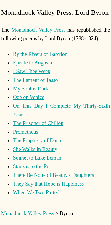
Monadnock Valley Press (38, 30)
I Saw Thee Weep (31, 71)
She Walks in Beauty (35, 149)
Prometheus (25, 132)
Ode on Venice (28, 97)
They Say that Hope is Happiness (48, 184)
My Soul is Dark (31, 89)
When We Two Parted (36, 192)
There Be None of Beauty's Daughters (53, 175)
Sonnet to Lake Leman (37, 158)
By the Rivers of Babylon (40, 54)
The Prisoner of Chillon (38, 123)
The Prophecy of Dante (37, 140)
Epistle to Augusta (32, 63)
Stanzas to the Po (31, 166)
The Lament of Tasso (35, 80)
